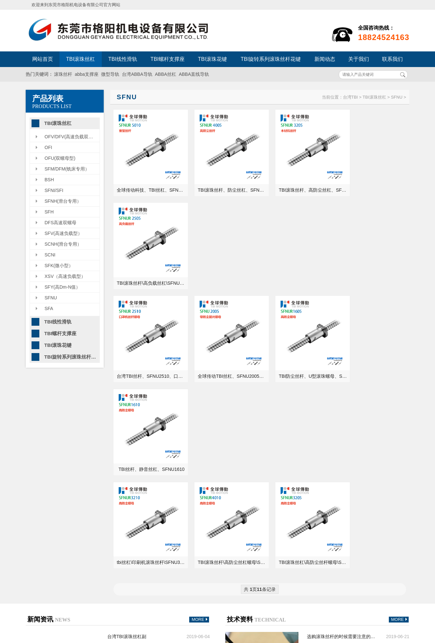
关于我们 (358, 59)
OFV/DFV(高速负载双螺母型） (72, 136)
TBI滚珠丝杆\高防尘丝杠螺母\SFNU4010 (224, 357)
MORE (200, 415)
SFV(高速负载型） (63, 233)
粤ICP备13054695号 (291, 592)
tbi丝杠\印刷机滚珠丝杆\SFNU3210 (149, 357)
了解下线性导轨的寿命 (130, 449)
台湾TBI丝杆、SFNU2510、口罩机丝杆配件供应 (149, 270)
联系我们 (392, 59)
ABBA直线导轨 (194, 74)
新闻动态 (324, 59)
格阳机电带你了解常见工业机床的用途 (142, 495)
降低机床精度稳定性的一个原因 (139, 477)
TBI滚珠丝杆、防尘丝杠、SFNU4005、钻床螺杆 (224, 183)
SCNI (50, 254)
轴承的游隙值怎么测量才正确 (336, 495)
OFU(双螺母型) (60, 158)
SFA (49, 308)
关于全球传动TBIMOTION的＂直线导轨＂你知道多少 (342, 449)
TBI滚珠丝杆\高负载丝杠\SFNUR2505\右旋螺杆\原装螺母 (373, 183)
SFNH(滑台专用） (63, 201)
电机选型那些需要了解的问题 (136, 486)
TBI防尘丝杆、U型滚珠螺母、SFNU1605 (299, 270)
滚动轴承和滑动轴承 (327, 477)
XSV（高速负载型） (65, 276)
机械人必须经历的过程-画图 (135, 458)
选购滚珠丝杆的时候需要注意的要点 (342, 431)
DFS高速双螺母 (60, 222)
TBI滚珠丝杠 (80, 59)
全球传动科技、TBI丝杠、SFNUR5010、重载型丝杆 (149, 183)
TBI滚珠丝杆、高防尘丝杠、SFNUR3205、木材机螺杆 (299, 183)
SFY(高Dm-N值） (62, 287)
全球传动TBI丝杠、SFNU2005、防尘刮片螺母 (224, 270)
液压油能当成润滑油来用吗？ (336, 458)
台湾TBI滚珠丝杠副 (126, 431)
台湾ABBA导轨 (137, 74)
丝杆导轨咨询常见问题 (130, 468)
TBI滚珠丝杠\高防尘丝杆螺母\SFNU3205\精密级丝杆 (299, 357)
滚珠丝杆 (63, 74)
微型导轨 (110, 74)
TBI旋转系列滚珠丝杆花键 (271, 59)
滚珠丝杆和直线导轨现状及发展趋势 (142, 440)
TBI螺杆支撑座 (168, 59)
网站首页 (42, 59)
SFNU (51, 297)
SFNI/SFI (54, 190)
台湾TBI (350, 97)
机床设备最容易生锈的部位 (334, 486)
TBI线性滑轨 (122, 59)
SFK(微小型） (59, 265)
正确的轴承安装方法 (327, 440)
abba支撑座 (87, 74)
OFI (48, 147)
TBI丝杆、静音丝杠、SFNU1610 (373, 270)
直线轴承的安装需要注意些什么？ (341, 468)
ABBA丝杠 (165, 74)
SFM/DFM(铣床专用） (67, 168)
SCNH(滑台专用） (63, 244)
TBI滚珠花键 (212, 59)
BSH (49, 179)
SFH (49, 211)
